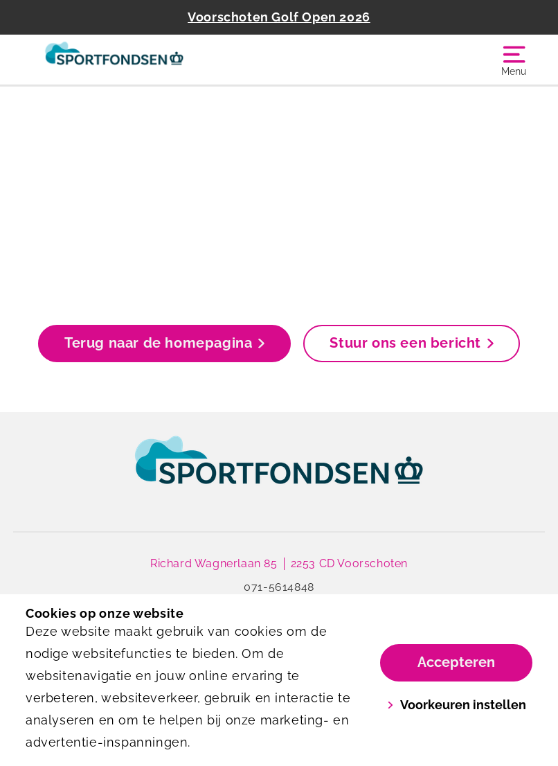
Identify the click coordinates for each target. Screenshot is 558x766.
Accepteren (456, 662)
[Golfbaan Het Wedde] (152, 59)
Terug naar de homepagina (164, 343)
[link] (279, 473)
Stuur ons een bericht (412, 343)
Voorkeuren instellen (456, 704)
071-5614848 (279, 587)
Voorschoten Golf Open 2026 (279, 17)
